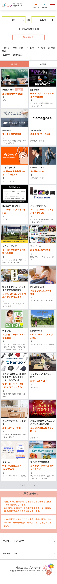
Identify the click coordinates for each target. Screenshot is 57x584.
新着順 (14, 64)
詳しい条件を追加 (28, 28)
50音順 (43, 64)
